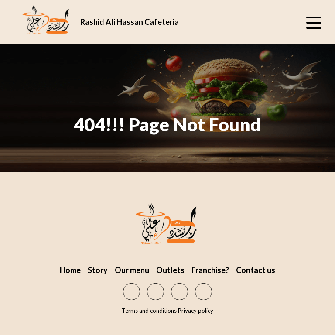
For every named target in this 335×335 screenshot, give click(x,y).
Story (98, 270)
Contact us (255, 270)
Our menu (132, 270)
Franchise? (210, 270)
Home (70, 270)
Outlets (170, 270)
